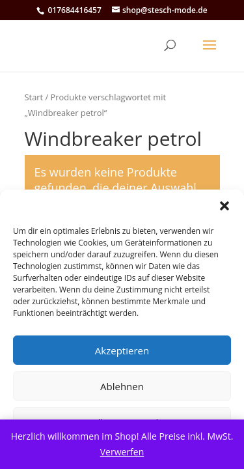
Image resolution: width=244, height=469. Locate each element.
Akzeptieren (122, 350)
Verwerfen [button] (122, 452)
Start (34, 97)
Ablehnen (122, 386)
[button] (224, 205)
